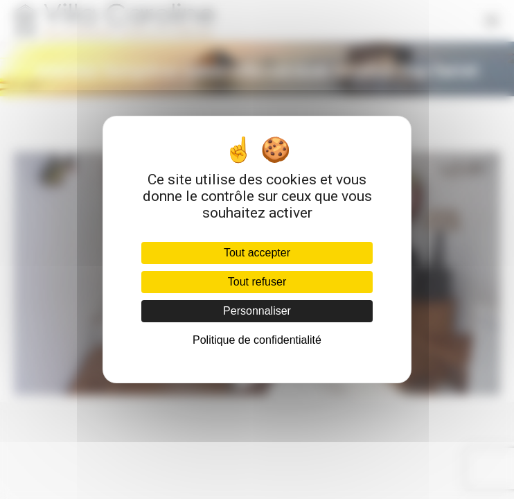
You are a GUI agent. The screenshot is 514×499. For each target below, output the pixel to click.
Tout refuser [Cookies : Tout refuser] (257, 282)
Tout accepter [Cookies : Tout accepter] (257, 253)
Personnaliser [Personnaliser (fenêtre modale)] (257, 311)
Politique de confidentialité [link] (257, 340)
